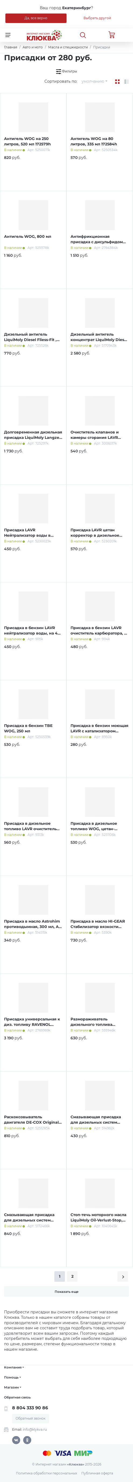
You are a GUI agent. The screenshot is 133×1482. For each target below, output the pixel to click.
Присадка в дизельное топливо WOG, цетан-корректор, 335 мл (94, 828)
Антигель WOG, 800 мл (27, 236)
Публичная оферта (97, 1473)
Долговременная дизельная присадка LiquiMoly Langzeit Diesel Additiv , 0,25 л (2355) (33, 437)
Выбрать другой (97, 18)
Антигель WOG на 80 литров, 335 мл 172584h (94, 141)
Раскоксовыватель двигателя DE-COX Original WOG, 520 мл (31, 1122)
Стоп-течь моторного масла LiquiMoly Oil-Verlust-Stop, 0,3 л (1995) (98, 1220)
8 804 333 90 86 (30, 1407)
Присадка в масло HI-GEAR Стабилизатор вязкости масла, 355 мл (98, 926)
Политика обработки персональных (46, 1473)
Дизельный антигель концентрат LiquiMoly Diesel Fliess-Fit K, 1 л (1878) (99, 339)
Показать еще (67, 1292)
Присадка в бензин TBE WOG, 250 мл (28, 728)
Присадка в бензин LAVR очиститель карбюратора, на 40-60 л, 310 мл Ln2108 (100, 633)
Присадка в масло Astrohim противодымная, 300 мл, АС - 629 (32, 926)
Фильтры (66, 71)
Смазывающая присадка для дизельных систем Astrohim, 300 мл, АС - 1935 (97, 1122)
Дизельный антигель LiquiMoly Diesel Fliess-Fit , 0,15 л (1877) (30, 339)
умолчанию (93, 81)
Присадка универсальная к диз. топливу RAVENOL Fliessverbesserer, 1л (32, 1024)
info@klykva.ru (35, 1429)
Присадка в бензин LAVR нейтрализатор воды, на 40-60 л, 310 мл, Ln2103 (33, 633)
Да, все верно (35, 18)
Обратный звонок (31, 1418)
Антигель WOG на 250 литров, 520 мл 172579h (27, 141)
